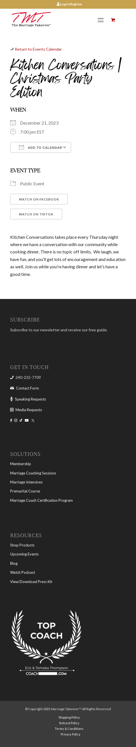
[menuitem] (102, 20)
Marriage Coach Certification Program (41, 500)
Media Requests (29, 410)
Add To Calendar (40, 147)
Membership (20, 464)
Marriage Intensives (26, 482)
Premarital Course (25, 491)
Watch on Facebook (39, 199)
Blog (13, 563)
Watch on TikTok (36, 214)
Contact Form (27, 388)
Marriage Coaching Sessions (33, 473)
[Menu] (101, 20)
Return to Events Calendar (38, 49)
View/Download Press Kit (31, 581)
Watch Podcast (22, 572)
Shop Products (22, 545)
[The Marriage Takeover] (56, 20)
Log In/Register (71, 4)
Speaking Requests (30, 399)
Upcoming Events (24, 554)
